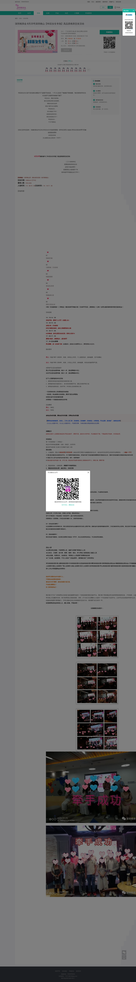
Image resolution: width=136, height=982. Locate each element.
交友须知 (64, 971)
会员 (29, 13)
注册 (110, 7)
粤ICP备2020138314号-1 (68, 978)
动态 (66, 13)
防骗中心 (111, 1)
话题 (88, 1)
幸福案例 (88, 13)
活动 (38, 13)
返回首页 (78, 971)
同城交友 (71, 971)
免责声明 (57, 971)
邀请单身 (105, 1)
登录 (103, 7)
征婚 (47, 13)
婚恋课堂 (98, 1)
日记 (92, 1)
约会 (57, 13)
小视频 (76, 13)
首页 (19, 13)
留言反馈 (118, 1)
